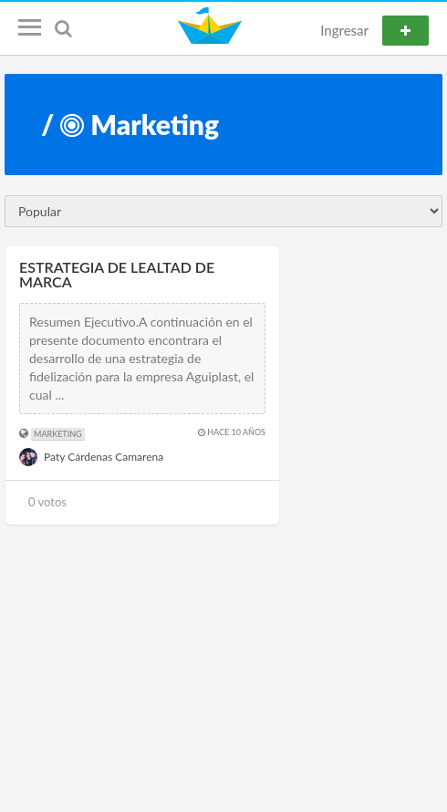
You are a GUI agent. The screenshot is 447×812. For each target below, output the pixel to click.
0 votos (47, 501)
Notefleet (212, 25)
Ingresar (344, 30)
